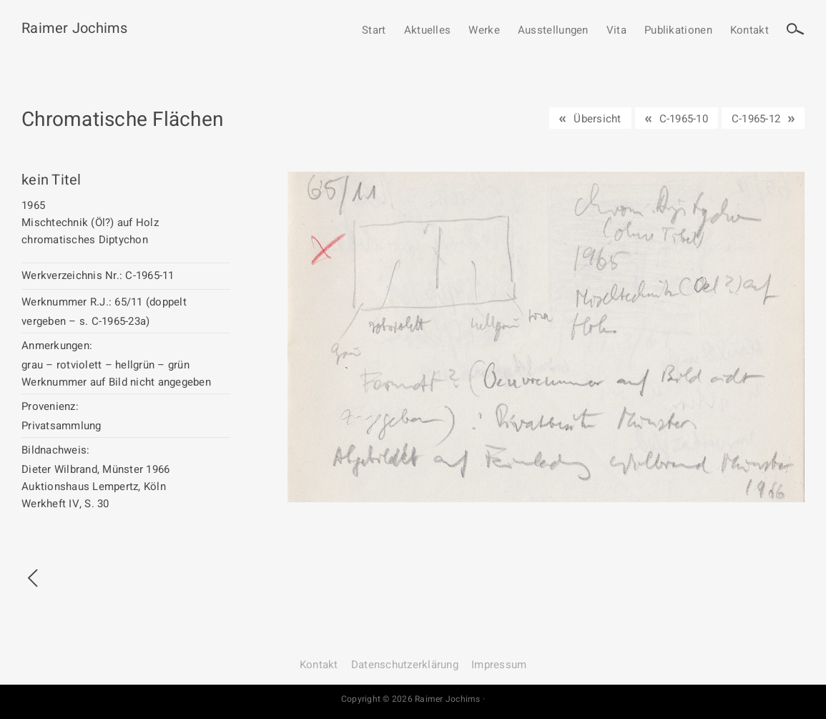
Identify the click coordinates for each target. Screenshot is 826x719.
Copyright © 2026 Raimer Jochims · (413, 699)
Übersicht (597, 119)
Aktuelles (427, 31)
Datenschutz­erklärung (404, 664)
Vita (616, 31)
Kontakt (749, 31)
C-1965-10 (683, 119)
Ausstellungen (553, 31)
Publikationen (678, 31)
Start (374, 31)
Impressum (498, 664)
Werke (484, 31)
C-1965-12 (756, 119)
